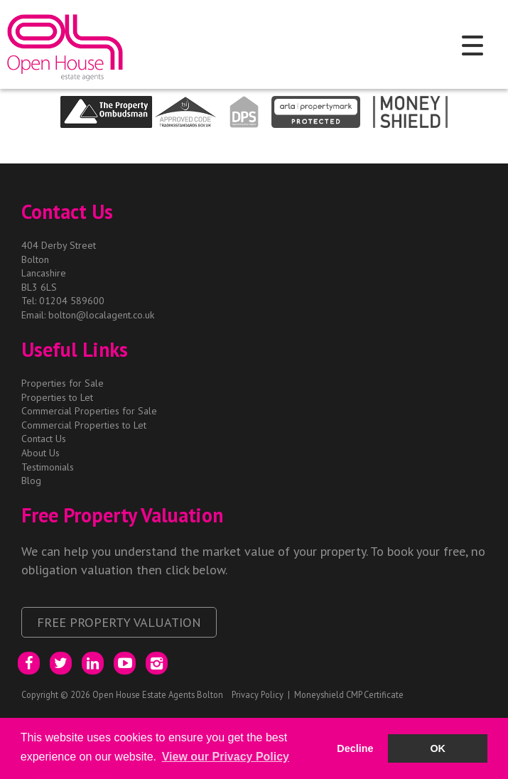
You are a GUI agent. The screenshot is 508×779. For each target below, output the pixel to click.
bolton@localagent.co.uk (101, 314)
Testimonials (47, 467)
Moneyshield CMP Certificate (349, 694)
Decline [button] (355, 748)
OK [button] (437, 748)
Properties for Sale (62, 383)
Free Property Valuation (119, 621)
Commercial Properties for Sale (89, 410)
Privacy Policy (257, 694)
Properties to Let (57, 397)
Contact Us (43, 438)
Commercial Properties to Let (83, 425)
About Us (40, 452)
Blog (31, 480)
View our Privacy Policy (225, 757)
